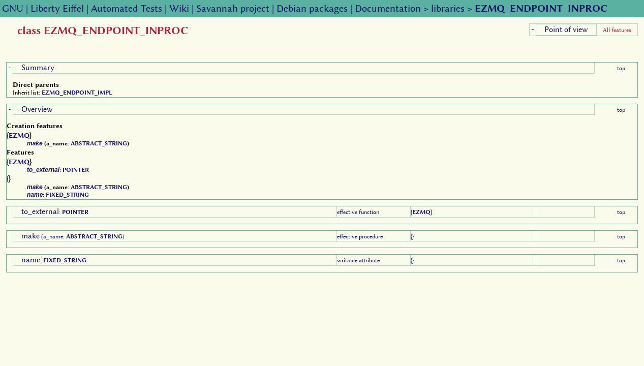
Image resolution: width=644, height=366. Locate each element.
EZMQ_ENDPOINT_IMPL (77, 92)
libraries (448, 8)
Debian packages (312, 8)
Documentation (388, 8)
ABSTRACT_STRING (99, 143)
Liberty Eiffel (57, 8)
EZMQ (19, 135)
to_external (43, 169)
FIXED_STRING (67, 194)
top (621, 68)
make (35, 143)
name (35, 194)
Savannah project (232, 8)
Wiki (179, 8)
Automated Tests (126, 8)
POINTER (76, 169)
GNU (12, 8)
